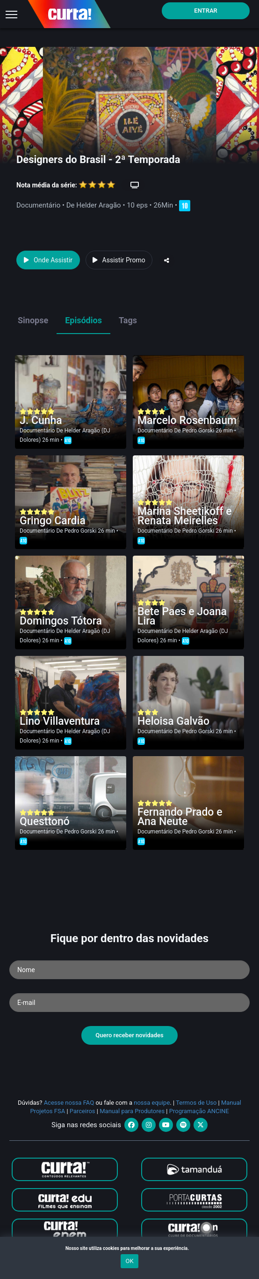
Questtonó (45, 821)
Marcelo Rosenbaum (187, 420)
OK (129, 1260)
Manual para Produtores (132, 1111)
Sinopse (33, 320)
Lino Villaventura (60, 721)
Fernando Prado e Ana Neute (179, 817)
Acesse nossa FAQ (69, 1102)
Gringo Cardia (53, 520)
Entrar (205, 10)
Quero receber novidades (129, 1035)
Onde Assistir (48, 260)
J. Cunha (41, 420)
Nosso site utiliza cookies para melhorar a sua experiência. (129, 1248)
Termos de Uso (196, 1102)
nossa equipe (152, 1102)
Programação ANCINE (199, 1111)
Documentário (37, 430)
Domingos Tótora (61, 621)
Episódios (83, 320)
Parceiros (82, 1111)
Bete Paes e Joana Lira (182, 616)
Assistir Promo (119, 260)
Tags (128, 320)
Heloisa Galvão (173, 721)
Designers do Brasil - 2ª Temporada (98, 159)
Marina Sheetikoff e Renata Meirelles (184, 516)
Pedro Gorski (198, 430)
